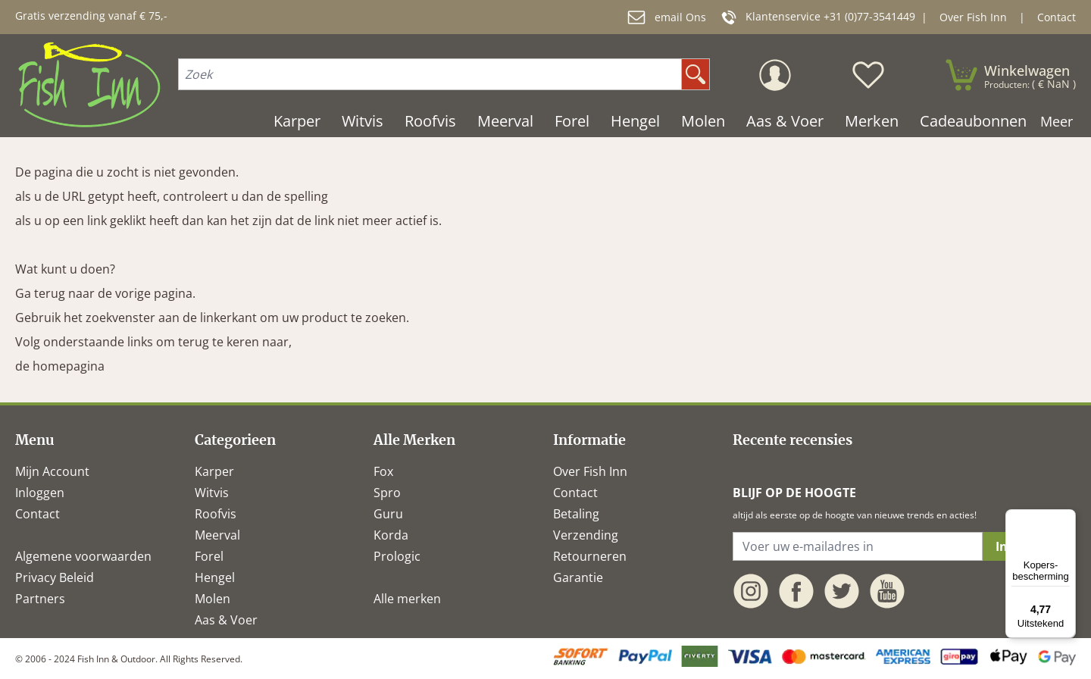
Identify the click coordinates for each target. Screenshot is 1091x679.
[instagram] (751, 591)
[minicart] (1010, 75)
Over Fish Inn (973, 17)
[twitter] (842, 591)
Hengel (215, 577)
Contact (1056, 17)
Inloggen (39, 492)
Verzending (585, 535)
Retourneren (590, 556)
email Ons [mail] (666, 17)
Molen (212, 598)
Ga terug (40, 293)
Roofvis (215, 513)
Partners (40, 598)
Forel (209, 556)
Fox (383, 471)
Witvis (212, 492)
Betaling (576, 513)
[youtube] (887, 591)
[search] (695, 74)
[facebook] (796, 591)
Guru (388, 513)
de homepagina (60, 366)
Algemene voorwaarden (83, 556)
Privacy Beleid (54, 577)
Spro (387, 492)
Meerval (217, 535)
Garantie (578, 577)
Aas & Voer (226, 620)
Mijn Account (52, 471)
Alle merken (407, 598)
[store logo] (89, 84)
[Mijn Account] (775, 75)
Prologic (397, 556)
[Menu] (1067, 518)
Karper (214, 471)
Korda (391, 535)
